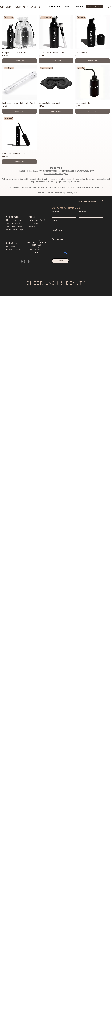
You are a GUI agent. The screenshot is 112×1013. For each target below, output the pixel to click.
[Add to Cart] (19, 60)
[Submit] (60, 260)
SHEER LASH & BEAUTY (20, 7)
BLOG (36, 252)
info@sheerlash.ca (13, 249)
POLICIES (36, 240)
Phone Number (57, 230)
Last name (82, 211)
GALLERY (36, 247)
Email (53, 220)
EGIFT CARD (36, 245)
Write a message (57, 239)
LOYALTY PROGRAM (36, 250)
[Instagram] (23, 261)
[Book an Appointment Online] (86, 201)
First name (55, 211)
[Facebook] (29, 261)
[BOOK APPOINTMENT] (94, 6)
